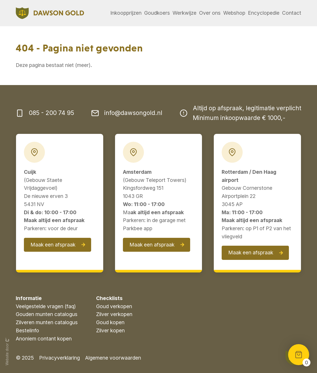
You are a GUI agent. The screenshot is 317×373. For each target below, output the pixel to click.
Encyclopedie (263, 13)
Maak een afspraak (52, 244)
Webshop (234, 13)
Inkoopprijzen (126, 13)
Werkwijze (184, 13)
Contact (291, 13)
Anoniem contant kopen (44, 338)
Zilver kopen (110, 330)
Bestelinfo (27, 330)
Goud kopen (110, 322)
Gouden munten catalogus (46, 314)
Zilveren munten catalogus (47, 322)
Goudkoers (157, 13)
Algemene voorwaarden (113, 358)
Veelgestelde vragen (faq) (46, 306)
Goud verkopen (114, 306)
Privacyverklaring (59, 358)
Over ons (210, 13)
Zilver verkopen (114, 314)
